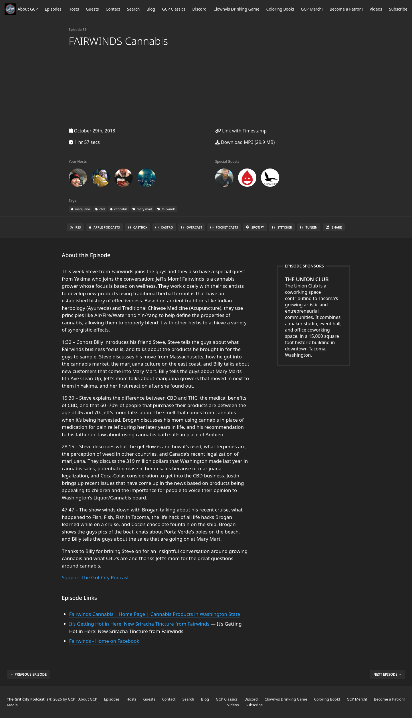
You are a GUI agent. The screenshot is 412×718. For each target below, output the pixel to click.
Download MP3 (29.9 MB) (245, 142)
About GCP (28, 9)
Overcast (191, 227)
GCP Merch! (312, 9)
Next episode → (387, 674)
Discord (199, 9)
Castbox (137, 227)
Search (133, 9)
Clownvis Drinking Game (236, 9)
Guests (92, 9)
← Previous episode (28, 674)
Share (334, 227)
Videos (376, 9)
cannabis (118, 209)
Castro (164, 227)
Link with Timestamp (241, 131)
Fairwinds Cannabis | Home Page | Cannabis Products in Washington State (154, 614)
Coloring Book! (280, 9)
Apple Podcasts (104, 227)
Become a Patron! (346, 9)
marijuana (80, 209)
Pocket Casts (224, 227)
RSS (75, 227)
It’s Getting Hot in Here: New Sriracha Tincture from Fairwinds (139, 623)
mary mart (142, 209)
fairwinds (166, 209)
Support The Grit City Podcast (95, 577)
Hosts (73, 9)
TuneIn (309, 227)
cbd (100, 209)
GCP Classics (173, 9)
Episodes (53, 9)
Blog (150, 9)
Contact (113, 9)
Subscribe (398, 9)
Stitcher (282, 227)
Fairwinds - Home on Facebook (104, 641)
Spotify (255, 227)
